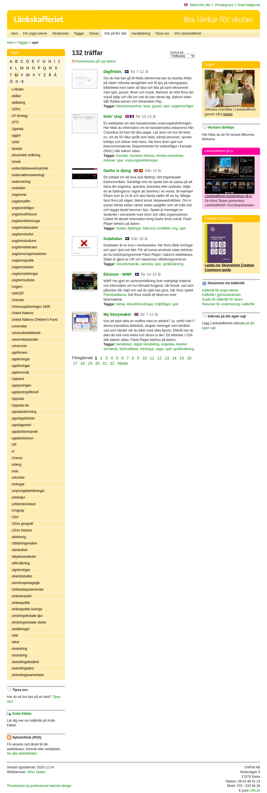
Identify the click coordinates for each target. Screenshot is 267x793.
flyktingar (134, 228)
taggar (227, 114)
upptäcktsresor (22, 438)
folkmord (149, 228)
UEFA (16, 109)
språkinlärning (173, 264)
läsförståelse (129, 349)
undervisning (21, 182)
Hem (14, 33)
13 (167, 358)
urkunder (18, 477)
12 (159, 358)
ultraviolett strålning (26, 155)
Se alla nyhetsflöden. (22, 753)
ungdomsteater (23, 267)
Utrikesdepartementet (27, 589)
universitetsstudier (25, 339)
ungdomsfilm (21, 201)
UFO (15, 122)
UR (14, 445)
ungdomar (19, 195)
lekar (146, 106)
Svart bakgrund (249, 5)
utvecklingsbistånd (25, 662)
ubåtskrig (18, 103)
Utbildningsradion (24, 543)
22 (112, 363)
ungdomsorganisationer (29, 254)
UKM (15, 142)
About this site (200, 5)
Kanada (122, 156)
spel (167, 106)
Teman (94, 33)
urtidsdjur (18, 497)
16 (189, 358)
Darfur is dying (117, 170)
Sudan (121, 228)
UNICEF (18, 293)
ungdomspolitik (23, 260)
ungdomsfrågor (23, 208)
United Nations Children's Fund (35, 320)
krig (175, 228)
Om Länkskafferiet (187, 33)
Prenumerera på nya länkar (94, 61)
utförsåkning (21, 563)
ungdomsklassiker (25, 227)
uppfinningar (21, 359)
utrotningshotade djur (27, 616)
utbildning (19, 537)
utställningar (21, 629)
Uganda (17, 129)
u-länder (18, 89)
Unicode (18, 300)
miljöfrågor (162, 304)
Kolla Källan (22, 714)
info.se (255, 790)
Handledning (141, 33)
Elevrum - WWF (117, 274)
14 (174, 358)
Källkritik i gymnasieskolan (221, 295)
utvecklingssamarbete (28, 675)
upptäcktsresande (25, 432)
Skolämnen (60, 33)
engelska (167, 344)
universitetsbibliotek (26, 333)
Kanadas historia (142, 156)
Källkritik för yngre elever (220, 290)
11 (152, 358)
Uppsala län (20, 405)
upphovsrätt (20, 372)
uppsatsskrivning (24, 412)
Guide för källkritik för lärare (222, 299)
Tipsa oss (162, 33)
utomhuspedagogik (26, 583)
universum (19, 346)
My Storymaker (117, 314)
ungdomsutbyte (23, 280)
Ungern (17, 287)
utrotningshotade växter (29, 622)
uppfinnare (19, 352)
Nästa (123, 363)
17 (75, 363)
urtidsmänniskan (24, 504)
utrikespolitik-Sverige (27, 609)
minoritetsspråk (127, 264)
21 (105, 363)
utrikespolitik (21, 603)
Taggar (79, 33)
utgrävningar (21, 570)
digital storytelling (146, 344)
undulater (18, 188)
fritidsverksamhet (128, 106)
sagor (159, 349)
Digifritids (112, 71)
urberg (16, 464)
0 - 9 (19, 81)
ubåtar (16, 96)
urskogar (18, 484)
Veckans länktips (221, 127)
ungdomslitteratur (24, 247)
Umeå (16, 162)
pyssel (157, 106)
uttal (15, 635)
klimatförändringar (140, 304)
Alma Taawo (36, 772)
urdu (15, 471)
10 (144, 358)
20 (97, 363)
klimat (120, 304)
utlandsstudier (22, 576)
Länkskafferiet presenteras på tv (228, 196)
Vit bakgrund (224, 5)
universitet (19, 326)
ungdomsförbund (24, 214)
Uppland (18, 379)
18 (83, 363)
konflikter (163, 228)
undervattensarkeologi (28, 175)
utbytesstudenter (24, 557)
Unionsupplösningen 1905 (31, 307)
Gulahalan (112, 238)
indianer (109, 160)
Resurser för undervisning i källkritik (228, 304)
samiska (147, 264)
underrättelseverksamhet (30, 168)
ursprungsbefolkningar (28, 491)
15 (182, 358)
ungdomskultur (22, 234)
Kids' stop (112, 116)
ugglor (16, 135)
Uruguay (18, 510)
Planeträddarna (114, 295)
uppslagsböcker (23, 418)
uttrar (15, 642)
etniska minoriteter (169, 156)
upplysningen (21, 385)
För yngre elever (35, 33)
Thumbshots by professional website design (39, 786)
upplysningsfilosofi (25, 392)
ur (13, 451)
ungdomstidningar (25, 274)
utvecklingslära (22, 668)
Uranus (17, 458)
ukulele (17, 149)
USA (15, 517)
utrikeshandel (21, 596)
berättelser (124, 344)
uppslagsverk (21, 425)
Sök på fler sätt (115, 33)
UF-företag (19, 116)
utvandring (19, 649)
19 (90, 363)
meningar (147, 349)
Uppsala (18, 399)
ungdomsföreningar (26, 221)
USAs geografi (22, 524)
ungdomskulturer (24, 241)
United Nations (22, 313)
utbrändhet (19, 550)
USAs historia (22, 530)
